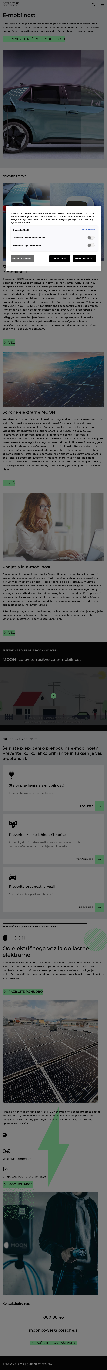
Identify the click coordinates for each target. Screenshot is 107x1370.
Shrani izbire (60, 258)
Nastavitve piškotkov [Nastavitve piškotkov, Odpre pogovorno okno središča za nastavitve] (22, 258)
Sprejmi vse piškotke (85, 258)
